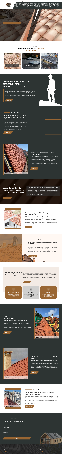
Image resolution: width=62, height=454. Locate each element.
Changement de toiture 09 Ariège (43, 4)
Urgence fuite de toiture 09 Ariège (57, 5)
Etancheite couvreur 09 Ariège (54, 4)
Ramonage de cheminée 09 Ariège (35, 5)
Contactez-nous (16, 23)
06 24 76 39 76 (25, 1)
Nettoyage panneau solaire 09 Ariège (50, 5)
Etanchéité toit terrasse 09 (20, 5)
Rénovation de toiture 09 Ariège (31, 4)
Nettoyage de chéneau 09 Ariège (38, 5)
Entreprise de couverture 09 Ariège (16, 5)
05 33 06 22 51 (17, 1)
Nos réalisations (7, 23)
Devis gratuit (9, 100)
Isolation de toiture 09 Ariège (27, 5)
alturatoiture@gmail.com (8, 1)
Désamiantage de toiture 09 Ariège (24, 4)
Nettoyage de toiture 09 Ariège (46, 4)
